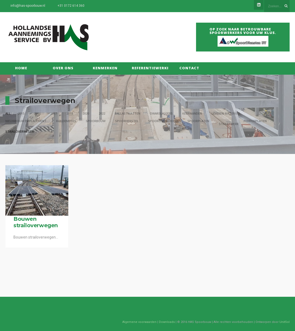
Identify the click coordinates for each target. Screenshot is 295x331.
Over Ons (63, 67)
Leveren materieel (226, 113)
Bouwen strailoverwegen (35, 222)
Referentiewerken (147, 67)
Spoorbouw (95, 121)
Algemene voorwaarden (139, 322)
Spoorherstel (126, 121)
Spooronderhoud (163, 121)
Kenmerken (105, 67)
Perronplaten (255, 121)
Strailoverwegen (19, 131)
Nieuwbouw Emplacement (26, 121)
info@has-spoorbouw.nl (27, 6)
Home (21, 67)
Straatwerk (229, 124)
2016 (37, 113)
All (7, 113)
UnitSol (284, 322)
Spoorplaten (198, 121)
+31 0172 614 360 (71, 6)
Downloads (167, 322)
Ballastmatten (127, 113)
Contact (189, 67)
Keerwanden (192, 113)
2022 (102, 113)
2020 (86, 113)
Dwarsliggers (161, 113)
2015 (21, 113)
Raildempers (66, 121)
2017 (53, 113)
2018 (69, 113)
